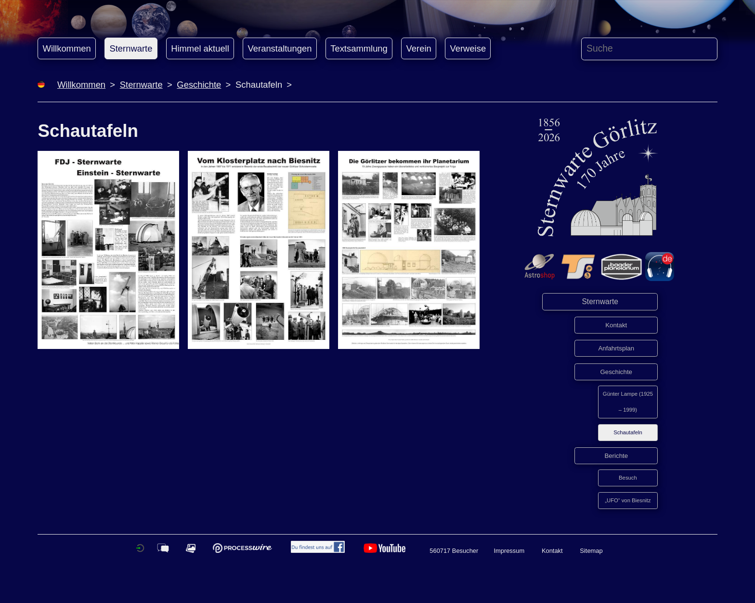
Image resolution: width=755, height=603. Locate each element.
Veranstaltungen (280, 48)
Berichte (616, 455)
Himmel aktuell (200, 48)
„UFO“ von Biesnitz (628, 500)
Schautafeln (627, 432)
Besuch (628, 478)
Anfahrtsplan (616, 348)
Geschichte (199, 85)
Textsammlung (359, 48)
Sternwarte (130, 48)
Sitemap (591, 550)
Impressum (509, 550)
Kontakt (616, 325)
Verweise (468, 48)
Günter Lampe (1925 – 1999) (628, 402)
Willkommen (67, 48)
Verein (418, 48)
